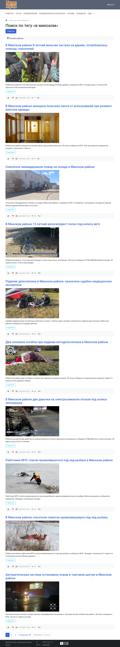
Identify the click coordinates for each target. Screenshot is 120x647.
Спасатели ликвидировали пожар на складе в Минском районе (50, 167)
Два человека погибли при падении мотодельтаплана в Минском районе (57, 342)
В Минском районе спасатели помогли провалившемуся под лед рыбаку (57, 517)
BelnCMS (46, 645)
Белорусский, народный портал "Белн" (19, 643)
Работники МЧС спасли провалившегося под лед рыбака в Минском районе (59, 460)
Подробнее (11, 91)
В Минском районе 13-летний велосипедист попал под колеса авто (53, 224)
